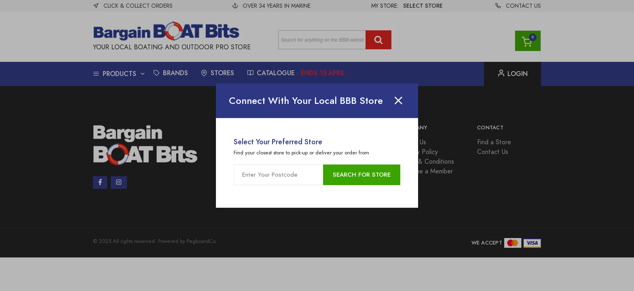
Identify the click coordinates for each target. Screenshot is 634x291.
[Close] (398, 101)
